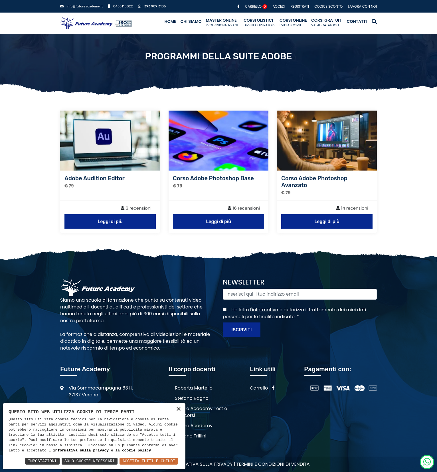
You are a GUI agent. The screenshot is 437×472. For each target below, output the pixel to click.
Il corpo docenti (192, 369)
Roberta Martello (194, 388)
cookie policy (136, 450)
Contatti (357, 21)
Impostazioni (42, 461)
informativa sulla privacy (81, 450)
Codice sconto (328, 6)
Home (170, 21)
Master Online (222, 22)
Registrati (300, 6)
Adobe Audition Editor (94, 186)
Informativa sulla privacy (201, 464)
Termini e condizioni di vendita (273, 464)
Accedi (278, 6)
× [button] (178, 409)
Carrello (256, 6)
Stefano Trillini (191, 436)
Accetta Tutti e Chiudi (148, 461)
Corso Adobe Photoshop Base (213, 186)
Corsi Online (293, 22)
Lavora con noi (362, 6)
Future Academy (194, 425)
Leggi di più (110, 229)
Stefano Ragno (192, 398)
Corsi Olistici (259, 22)
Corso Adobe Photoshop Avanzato (314, 189)
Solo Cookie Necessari (89, 461)
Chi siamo (190, 21)
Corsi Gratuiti (327, 22)
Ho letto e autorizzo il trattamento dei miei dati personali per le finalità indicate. (294, 313)
